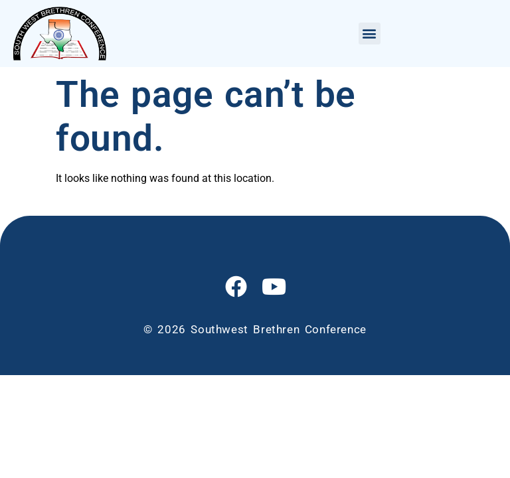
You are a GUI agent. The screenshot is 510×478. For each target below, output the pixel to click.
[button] (370, 33)
